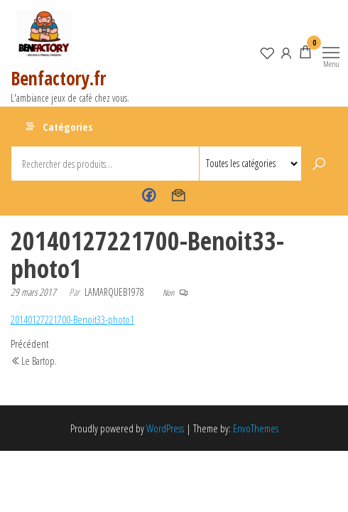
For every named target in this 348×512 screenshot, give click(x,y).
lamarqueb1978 (114, 292)
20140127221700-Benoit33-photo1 (72, 319)
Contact (178, 195)
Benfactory (149, 195)
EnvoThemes (255, 428)
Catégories (68, 126)
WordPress (165, 428)
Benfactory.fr (58, 78)
